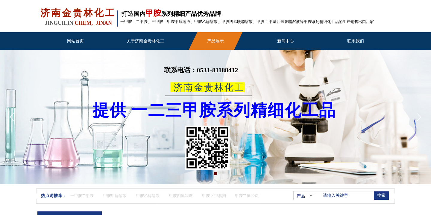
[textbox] (347, 195)
